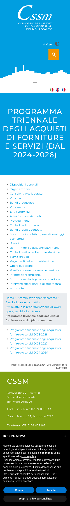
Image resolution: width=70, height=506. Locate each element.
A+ (51, 44)
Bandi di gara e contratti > (23, 302)
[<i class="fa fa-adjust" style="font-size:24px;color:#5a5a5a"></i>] (57, 44)
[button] (65, 436)
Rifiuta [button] (19, 490)
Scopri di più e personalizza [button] (35, 498)
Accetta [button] (51, 490)
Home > (11, 298)
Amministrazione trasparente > (38, 298)
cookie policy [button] (29, 456)
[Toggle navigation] (35, 82)
